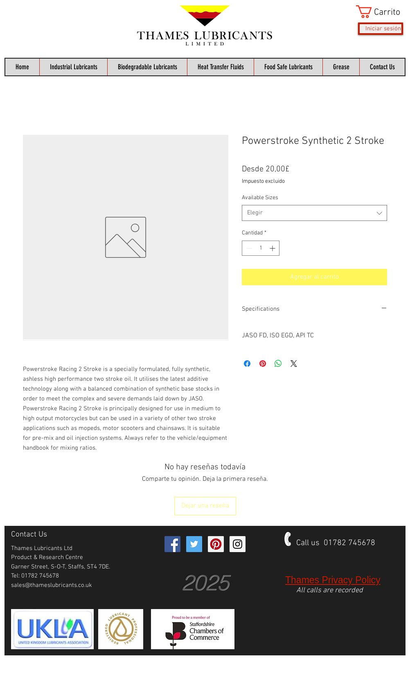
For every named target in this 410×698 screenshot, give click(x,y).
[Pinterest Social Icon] (216, 544)
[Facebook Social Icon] (172, 544)
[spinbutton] (260, 248)
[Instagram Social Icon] (238, 544)
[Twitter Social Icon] (194, 544)
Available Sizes (260, 197)
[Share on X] (294, 363)
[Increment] (273, 248)
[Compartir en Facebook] (247, 363)
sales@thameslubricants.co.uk (51, 585)
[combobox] (314, 213)
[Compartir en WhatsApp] (278, 363)
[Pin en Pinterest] (263, 363)
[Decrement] (248, 248)
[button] (379, 11)
